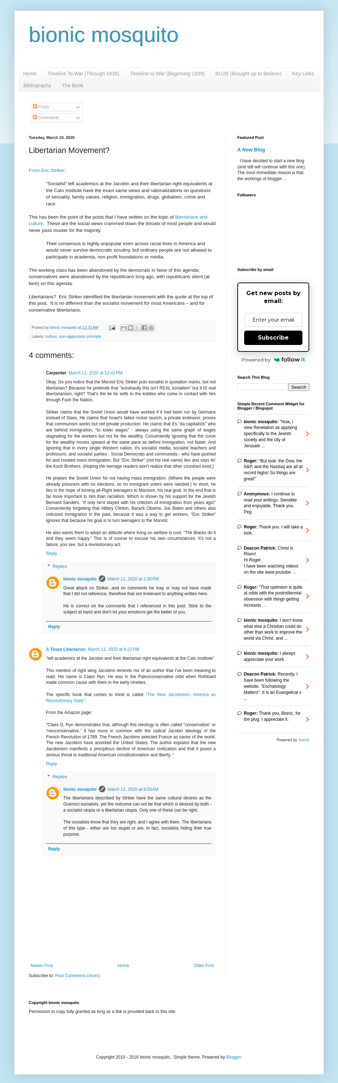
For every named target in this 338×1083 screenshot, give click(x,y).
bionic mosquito (104, 35)
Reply (51, 553)
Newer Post (42, 965)
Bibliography (37, 85)
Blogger (233, 1057)
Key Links (303, 73)
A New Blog (251, 150)
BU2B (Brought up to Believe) (248, 73)
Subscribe (273, 337)
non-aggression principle (80, 336)
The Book (72, 85)
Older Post (203, 965)
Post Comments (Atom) (77, 975)
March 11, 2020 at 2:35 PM (133, 579)
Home (29, 73)
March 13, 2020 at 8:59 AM (133, 789)
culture (51, 336)
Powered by (273, 360)
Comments (46, 117)
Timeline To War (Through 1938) (83, 73)
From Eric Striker (46, 170)
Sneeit (303, 740)
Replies (59, 566)
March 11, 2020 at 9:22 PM (113, 649)
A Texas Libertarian (66, 649)
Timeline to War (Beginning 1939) (167, 73)
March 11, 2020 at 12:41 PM (96, 372)
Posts (41, 106)
